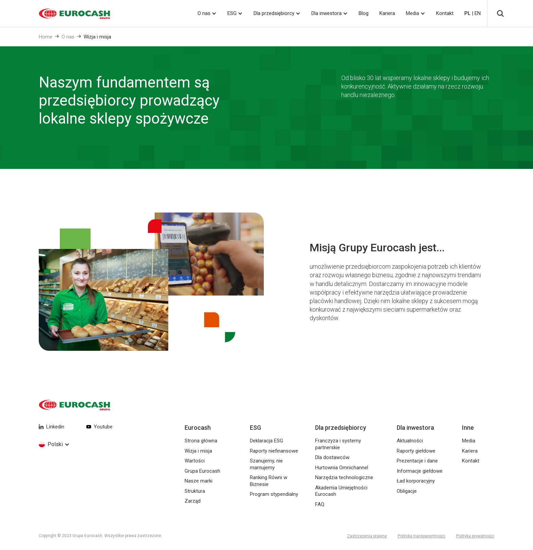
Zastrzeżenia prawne (367, 536)
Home (45, 37)
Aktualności (410, 441)
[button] (207, 13)
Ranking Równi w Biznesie (268, 480)
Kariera (387, 13)
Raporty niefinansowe (274, 451)
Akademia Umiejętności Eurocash (341, 491)
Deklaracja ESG (266, 441)
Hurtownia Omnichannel (341, 468)
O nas (68, 37)
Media (412, 13)
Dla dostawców (332, 457)
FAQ (319, 504)
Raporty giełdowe (416, 451)
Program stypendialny (274, 494)
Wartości (195, 461)
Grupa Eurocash (202, 471)
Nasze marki (198, 481)
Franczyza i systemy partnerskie (338, 444)
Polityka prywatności (475, 536)
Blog (363, 13)
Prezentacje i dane (417, 461)
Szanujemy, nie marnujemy (266, 464)
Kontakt (444, 13)
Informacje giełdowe (420, 471)
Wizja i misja (97, 37)
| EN (472, 13)
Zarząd (193, 501)
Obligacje (407, 491)
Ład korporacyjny (416, 481)
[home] (66, 13)
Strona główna (201, 441)
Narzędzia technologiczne (344, 477)
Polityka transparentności (421, 536)
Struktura (195, 491)
